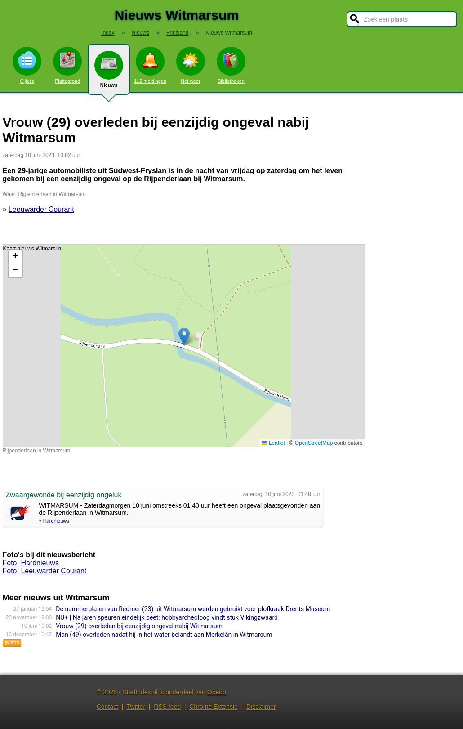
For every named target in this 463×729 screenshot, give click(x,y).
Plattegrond (67, 65)
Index (107, 33)
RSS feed (167, 706)
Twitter (136, 706)
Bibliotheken (231, 65)
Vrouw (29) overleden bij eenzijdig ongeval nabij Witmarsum (139, 626)
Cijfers (27, 65)
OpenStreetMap (314, 443)
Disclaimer (261, 706)
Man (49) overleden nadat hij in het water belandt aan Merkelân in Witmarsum (164, 634)
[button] (184, 336)
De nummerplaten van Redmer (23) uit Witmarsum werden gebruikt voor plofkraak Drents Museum (193, 609)
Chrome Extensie (213, 706)
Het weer (190, 65)
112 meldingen (150, 65)
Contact (107, 706)
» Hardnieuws (54, 520)
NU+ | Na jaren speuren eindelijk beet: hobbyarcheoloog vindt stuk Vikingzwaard (167, 617)
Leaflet (273, 443)
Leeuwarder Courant (41, 209)
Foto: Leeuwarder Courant (45, 571)
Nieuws (108, 73)
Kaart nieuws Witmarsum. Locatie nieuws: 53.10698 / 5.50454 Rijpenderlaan (183, 346)
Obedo (216, 692)
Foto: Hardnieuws (31, 563)
